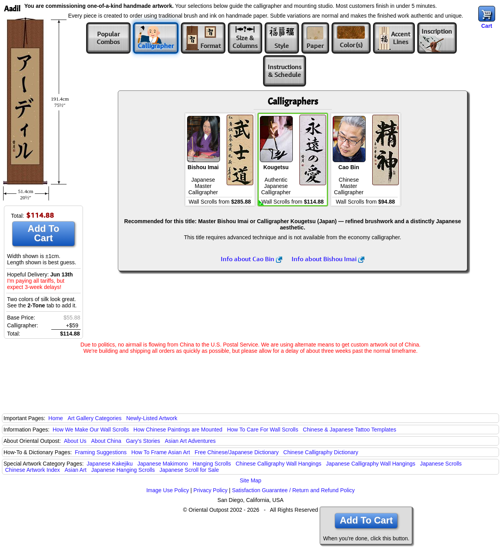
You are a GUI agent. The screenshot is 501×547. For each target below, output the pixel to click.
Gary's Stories (143, 441)
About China (106, 441)
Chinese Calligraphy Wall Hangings (278, 463)
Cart (486, 26)
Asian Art (76, 470)
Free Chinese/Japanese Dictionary (237, 452)
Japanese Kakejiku (110, 463)
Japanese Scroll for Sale (189, 470)
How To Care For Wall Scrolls (262, 429)
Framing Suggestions (100, 452)
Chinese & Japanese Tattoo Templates (349, 429)
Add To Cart (43, 233)
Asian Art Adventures (190, 441)
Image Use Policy (167, 490)
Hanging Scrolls (212, 463)
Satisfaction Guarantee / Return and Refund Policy (293, 490)
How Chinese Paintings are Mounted (177, 429)
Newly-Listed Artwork (151, 418)
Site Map (250, 480)
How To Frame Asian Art (160, 452)
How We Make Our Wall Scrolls (90, 429)
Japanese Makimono (162, 463)
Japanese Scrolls (441, 463)
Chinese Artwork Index (32, 470)
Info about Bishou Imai (328, 259)
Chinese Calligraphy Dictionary (320, 452)
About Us (75, 441)
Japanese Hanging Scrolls (123, 470)
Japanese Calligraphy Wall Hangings (370, 463)
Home (56, 418)
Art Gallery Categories (95, 418)
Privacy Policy (210, 490)
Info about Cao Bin (251, 259)
